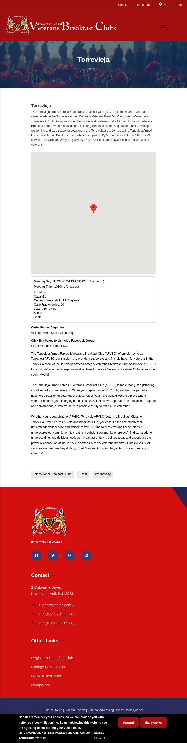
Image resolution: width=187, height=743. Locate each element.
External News (53, 710)
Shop (180, 5)
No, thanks (153, 722)
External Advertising (101, 710)
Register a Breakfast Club (52, 658)
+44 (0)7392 (53, 614)
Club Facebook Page (49, 345)
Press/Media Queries (129, 710)
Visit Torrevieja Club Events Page (52, 333)
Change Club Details (48, 667)
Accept (128, 722)
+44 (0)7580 (53, 623)
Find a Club (142, 5)
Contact (123, 5)
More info (100, 738)
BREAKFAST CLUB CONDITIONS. (70, 738)
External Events (75, 710)
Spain (83, 474)
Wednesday (102, 474)
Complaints (40, 685)
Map (163, 5)
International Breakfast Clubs (52, 474)
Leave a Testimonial (47, 676)
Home (93, 69)
